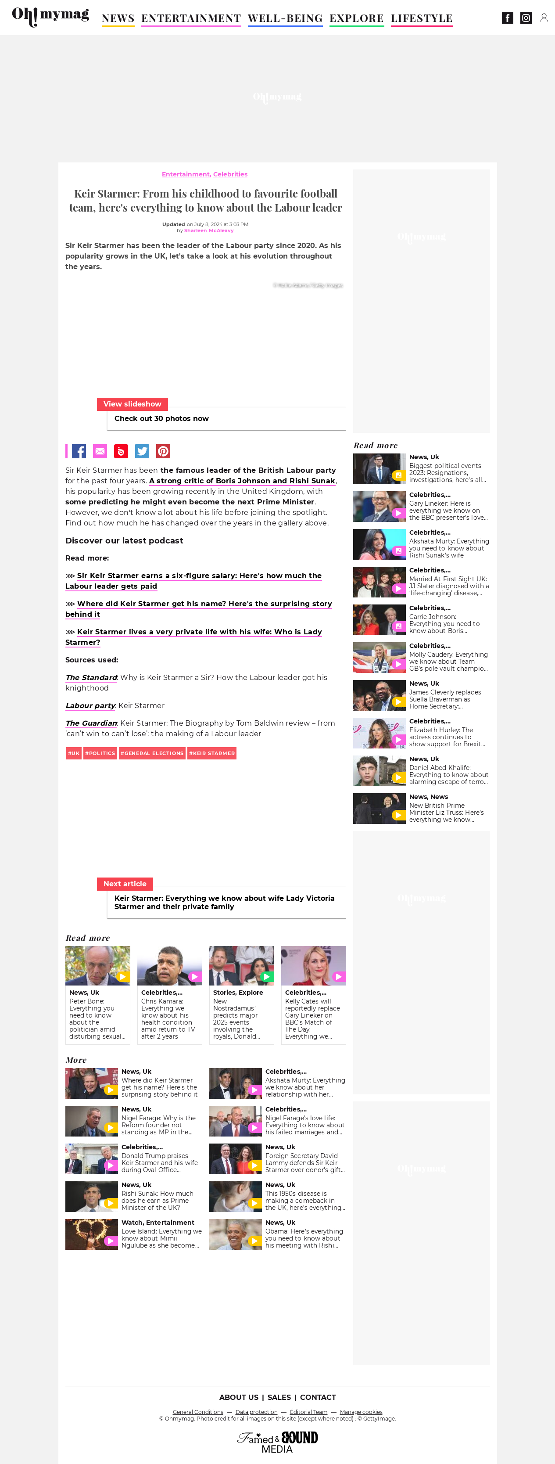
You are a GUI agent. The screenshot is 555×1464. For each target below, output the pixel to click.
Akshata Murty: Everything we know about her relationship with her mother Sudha (305, 1091)
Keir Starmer (214, 753)
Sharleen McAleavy (209, 230)
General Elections (154, 753)
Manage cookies (361, 1412)
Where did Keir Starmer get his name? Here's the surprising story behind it (160, 1087)
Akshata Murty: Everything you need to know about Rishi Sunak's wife (449, 548)
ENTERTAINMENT (191, 18)
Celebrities (230, 174)
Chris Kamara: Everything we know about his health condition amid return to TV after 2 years (168, 1019)
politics (102, 753)
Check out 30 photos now (162, 418)
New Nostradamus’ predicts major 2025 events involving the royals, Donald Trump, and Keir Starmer (237, 1026)
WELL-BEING (285, 18)
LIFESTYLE (422, 18)
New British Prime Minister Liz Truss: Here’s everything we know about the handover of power (446, 819)
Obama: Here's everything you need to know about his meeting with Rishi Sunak (304, 1242)
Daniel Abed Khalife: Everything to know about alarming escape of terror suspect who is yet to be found (449, 781)
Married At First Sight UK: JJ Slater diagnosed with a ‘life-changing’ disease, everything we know (449, 590)
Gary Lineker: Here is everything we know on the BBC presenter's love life (446, 514)
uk (76, 753)
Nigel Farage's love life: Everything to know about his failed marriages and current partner (305, 1129)
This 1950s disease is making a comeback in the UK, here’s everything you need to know (303, 1204)
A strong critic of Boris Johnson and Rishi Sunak (242, 481)
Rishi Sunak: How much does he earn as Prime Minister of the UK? (158, 1200)
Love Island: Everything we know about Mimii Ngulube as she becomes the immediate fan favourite (162, 1245)
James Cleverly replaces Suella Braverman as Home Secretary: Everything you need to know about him (445, 706)
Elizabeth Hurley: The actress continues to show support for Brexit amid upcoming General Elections (446, 744)
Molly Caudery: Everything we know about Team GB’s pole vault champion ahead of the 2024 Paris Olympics (448, 668)
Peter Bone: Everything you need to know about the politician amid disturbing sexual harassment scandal (95, 1026)
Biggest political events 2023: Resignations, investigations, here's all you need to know (446, 476)
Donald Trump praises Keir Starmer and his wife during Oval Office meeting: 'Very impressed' (160, 1166)
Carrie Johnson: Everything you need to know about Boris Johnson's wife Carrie (444, 627)
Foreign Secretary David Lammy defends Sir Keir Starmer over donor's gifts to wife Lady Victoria (304, 1166)
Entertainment (186, 174)
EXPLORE (356, 18)
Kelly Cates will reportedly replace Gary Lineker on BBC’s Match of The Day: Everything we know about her (312, 1022)
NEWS (118, 18)
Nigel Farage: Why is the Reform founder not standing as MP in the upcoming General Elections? (159, 1132)
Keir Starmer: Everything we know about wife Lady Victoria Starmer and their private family (225, 902)
